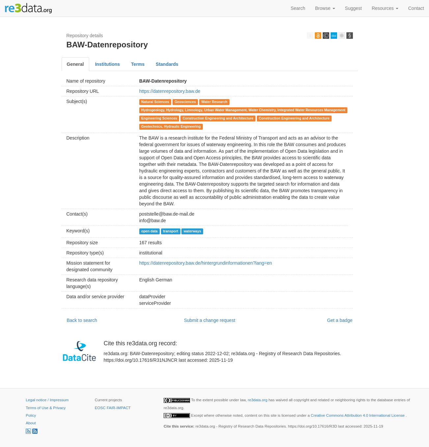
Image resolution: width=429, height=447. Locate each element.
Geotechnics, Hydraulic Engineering (171, 126)
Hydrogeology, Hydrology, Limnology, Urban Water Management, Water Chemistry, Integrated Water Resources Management (243, 110)
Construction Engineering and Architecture (218, 118)
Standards (167, 64)
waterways (192, 231)
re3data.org (258, 400)
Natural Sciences (155, 102)
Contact (416, 8)
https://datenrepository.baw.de (170, 91)
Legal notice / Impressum (47, 400)
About (31, 423)
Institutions (107, 64)
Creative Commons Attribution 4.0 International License (358, 415)
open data (149, 231)
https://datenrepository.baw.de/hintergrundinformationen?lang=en (205, 263)
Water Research (214, 102)
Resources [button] (385, 8)
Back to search (82, 320)
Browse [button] (325, 8)
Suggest (353, 8)
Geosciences (185, 102)
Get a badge (339, 320)
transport (170, 231)
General (75, 64)
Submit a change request (209, 320)
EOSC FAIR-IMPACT (113, 408)
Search (298, 8)
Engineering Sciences (159, 118)
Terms (138, 64)
